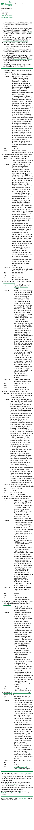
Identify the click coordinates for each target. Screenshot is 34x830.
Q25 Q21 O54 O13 (16, 488)
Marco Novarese (23, 786)
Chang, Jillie (21, 39)
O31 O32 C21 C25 (17, 273)
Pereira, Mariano (15, 33)
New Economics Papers (8, 3)
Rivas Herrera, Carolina (20, 41)
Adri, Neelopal (24, 60)
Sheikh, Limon (14, 60)
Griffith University (22, 793)
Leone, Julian (7, 35)
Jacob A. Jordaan (6, 15)
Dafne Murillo (18, 24)
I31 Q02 (16, 593)
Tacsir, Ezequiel (17, 160)
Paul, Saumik (21, 66)
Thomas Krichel (22, 798)
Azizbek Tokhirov (8, 53)
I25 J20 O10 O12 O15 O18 (22, 383)
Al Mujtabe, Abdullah (19, 59)
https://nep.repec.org (12, 784)
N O (15, 762)
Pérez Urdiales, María (12, 46)
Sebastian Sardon (26, 74)
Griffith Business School (8, 793)
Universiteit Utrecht (7, 17)
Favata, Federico (26, 33)
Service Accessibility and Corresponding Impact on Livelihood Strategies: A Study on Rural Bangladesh (18, 57)
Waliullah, (6, 62)
